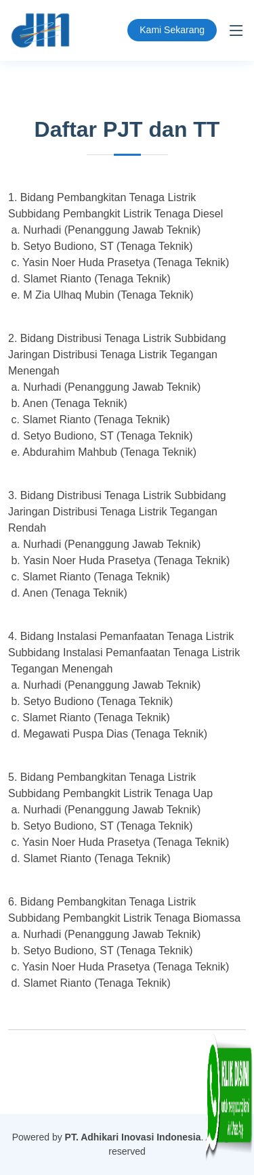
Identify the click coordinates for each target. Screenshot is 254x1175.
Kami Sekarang (172, 29)
